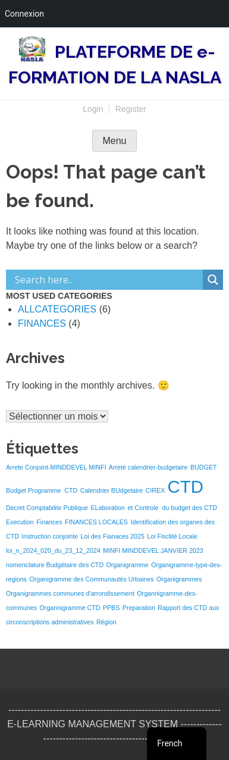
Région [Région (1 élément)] (106, 621)
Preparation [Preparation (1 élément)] (139, 607)
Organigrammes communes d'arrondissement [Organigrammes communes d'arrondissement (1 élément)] (70, 593)
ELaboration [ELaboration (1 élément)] (107, 507)
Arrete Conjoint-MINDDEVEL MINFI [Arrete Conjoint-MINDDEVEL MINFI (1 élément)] (56, 467)
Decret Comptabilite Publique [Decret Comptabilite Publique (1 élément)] (47, 507)
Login (93, 109)
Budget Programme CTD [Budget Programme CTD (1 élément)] (41, 490)
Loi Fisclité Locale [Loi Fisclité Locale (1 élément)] (172, 536)
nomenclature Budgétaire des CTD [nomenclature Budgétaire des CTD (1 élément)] (54, 564)
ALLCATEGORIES (57, 309)
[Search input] (107, 280)
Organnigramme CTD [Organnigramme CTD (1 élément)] (70, 607)
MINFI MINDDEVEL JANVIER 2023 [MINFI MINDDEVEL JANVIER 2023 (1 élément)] (153, 550)
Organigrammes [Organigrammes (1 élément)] (179, 579)
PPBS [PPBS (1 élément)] (111, 607)
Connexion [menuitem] (24, 13)
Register (130, 109)
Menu (114, 141)
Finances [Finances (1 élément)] (49, 522)
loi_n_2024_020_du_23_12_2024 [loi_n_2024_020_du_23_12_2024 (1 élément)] (53, 550)
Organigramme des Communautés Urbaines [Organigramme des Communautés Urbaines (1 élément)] (91, 579)
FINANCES (42, 323)
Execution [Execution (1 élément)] (20, 522)
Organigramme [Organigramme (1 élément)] (127, 564)
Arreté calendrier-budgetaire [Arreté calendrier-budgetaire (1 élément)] (148, 467)
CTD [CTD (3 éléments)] (185, 486)
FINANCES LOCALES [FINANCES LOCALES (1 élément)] (96, 522)
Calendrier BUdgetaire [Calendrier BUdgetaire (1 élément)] (111, 490)
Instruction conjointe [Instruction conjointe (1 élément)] (49, 536)
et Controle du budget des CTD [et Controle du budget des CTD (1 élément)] (172, 507)
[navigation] (176, 743)
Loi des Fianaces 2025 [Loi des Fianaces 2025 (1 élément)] (113, 536)
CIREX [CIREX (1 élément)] (155, 490)
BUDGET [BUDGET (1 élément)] (203, 467)
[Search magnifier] (213, 280)
